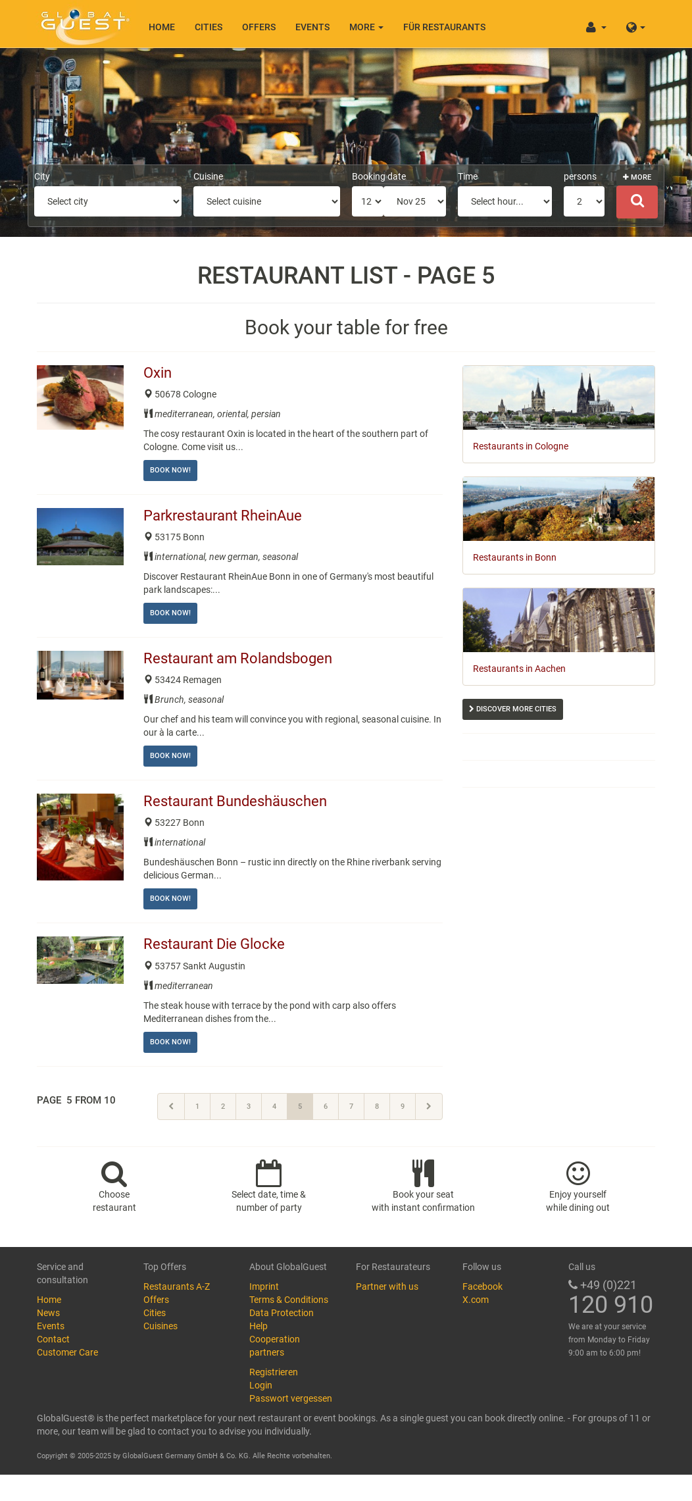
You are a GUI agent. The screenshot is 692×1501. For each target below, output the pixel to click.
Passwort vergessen (290, 1398)
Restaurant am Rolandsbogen (239, 658)
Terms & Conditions (288, 1299)
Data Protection (281, 1313)
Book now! (170, 470)
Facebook (482, 1286)
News (48, 1313)
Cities (208, 27)
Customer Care (67, 1352)
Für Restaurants (444, 27)
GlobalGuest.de (83, 23)
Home (162, 27)
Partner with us (387, 1286)
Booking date (379, 176)
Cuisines (160, 1326)
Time (468, 176)
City (42, 176)
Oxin (159, 373)
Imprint (264, 1286)
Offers (259, 27)
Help (258, 1326)
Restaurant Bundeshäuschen (236, 801)
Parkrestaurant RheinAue (224, 515)
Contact (53, 1339)
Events (312, 27)
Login (260, 1385)
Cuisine (208, 176)
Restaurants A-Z (176, 1286)
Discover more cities (512, 709)
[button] (635, 23)
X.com (475, 1299)
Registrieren (273, 1372)
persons (580, 176)
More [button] (366, 27)
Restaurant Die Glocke (215, 944)
